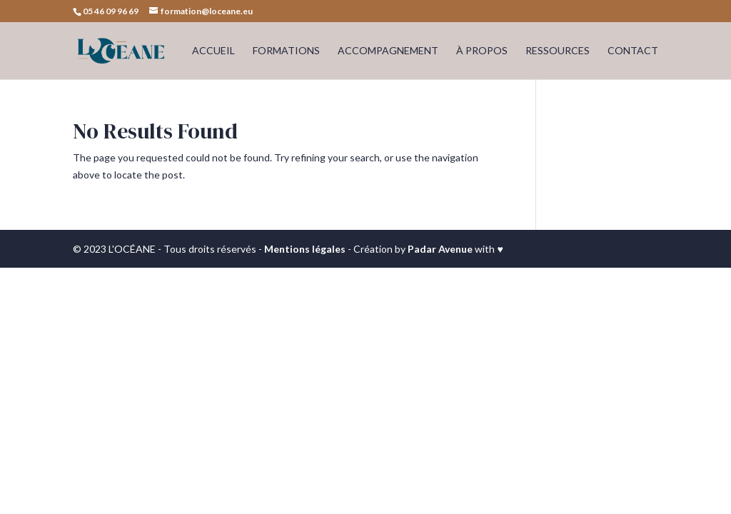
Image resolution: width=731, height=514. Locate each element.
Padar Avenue (440, 249)
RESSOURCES (557, 51)
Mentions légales (305, 249)
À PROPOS (482, 51)
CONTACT (633, 51)
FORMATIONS (286, 51)
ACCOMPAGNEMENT (388, 51)
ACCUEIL (213, 51)
